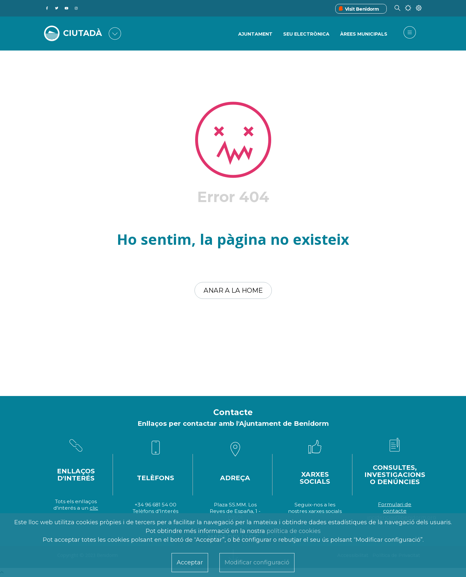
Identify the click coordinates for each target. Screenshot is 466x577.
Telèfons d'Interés (155, 511)
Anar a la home (233, 290)
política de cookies (294, 531)
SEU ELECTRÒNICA (306, 34)
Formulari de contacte (394, 507)
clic (94, 508)
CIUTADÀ (82, 33)
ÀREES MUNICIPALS (363, 34)
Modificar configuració (257, 562)
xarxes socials (325, 511)
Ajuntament (255, 34)
